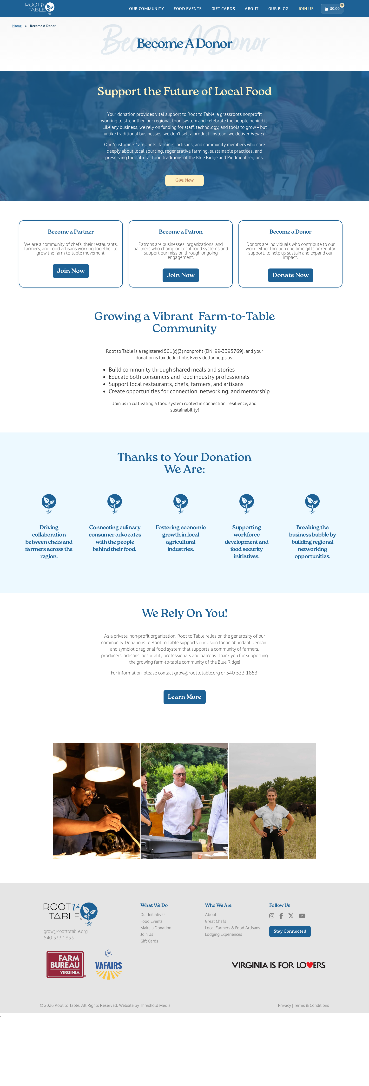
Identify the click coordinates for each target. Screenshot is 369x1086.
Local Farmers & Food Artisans (232, 995)
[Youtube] (302, 984)
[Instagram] (271, 984)
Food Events (188, 17)
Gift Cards (223, 17)
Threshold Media (155, 1073)
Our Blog (278, 17)
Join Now (71, 311)
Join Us (306, 17)
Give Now (184, 209)
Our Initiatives (152, 982)
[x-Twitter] (291, 984)
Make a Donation (155, 995)
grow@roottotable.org (197, 740)
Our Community (146, 17)
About (251, 17)
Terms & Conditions (311, 1073)
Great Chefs (215, 988)
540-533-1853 (241, 740)
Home (17, 44)
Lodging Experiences (223, 1002)
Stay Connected (290, 999)
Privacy (284, 1073)
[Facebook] (281, 984)
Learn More (184, 765)
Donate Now (290, 315)
